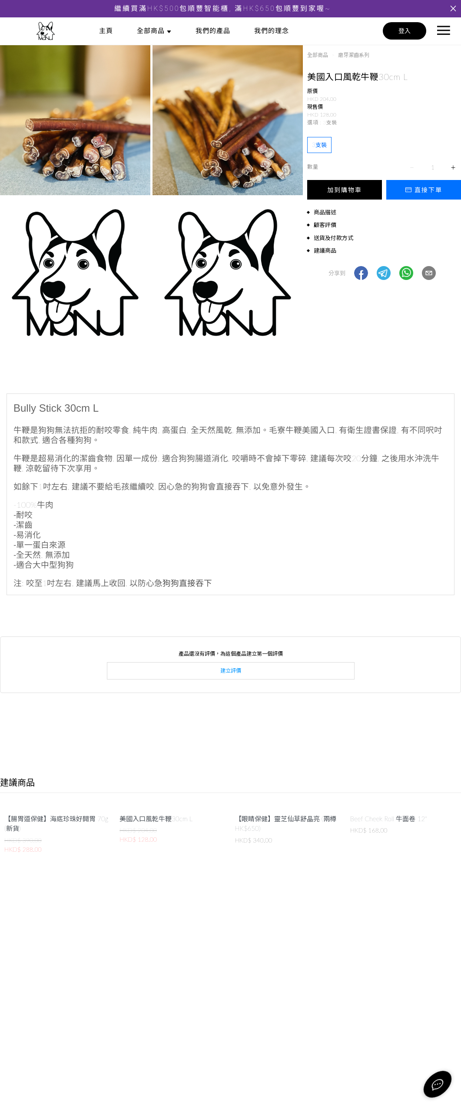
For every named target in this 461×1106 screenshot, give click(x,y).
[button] (361, 273)
